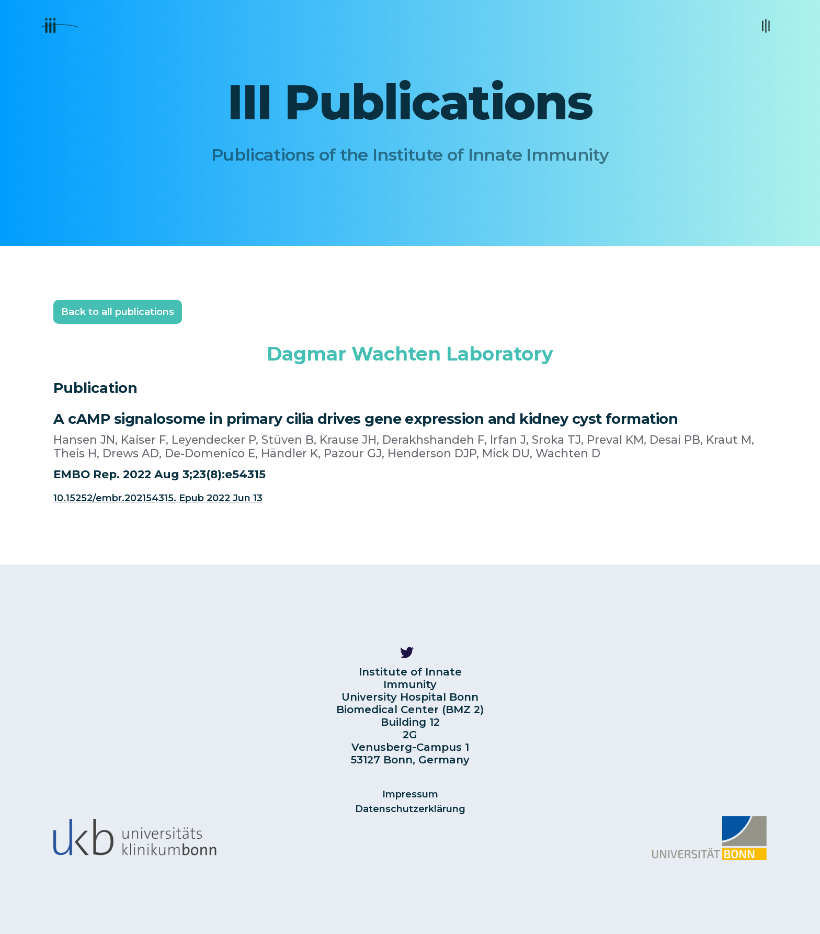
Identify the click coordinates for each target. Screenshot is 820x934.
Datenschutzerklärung (410, 809)
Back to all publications (117, 312)
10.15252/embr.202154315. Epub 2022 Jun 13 (158, 498)
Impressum (410, 794)
